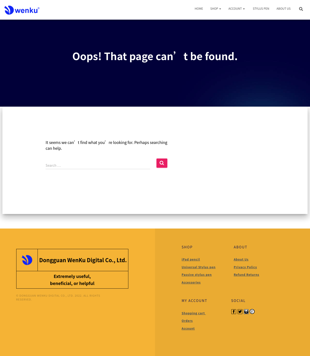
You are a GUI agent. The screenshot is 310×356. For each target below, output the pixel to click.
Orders (187, 320)
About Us (284, 8)
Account (236, 8)
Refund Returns (246, 274)
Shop (215, 8)
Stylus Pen (260, 8)
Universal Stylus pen (199, 267)
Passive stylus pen (197, 274)
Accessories (191, 282)
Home (199, 8)
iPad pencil (191, 259)
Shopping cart (194, 313)
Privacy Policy (245, 267)
